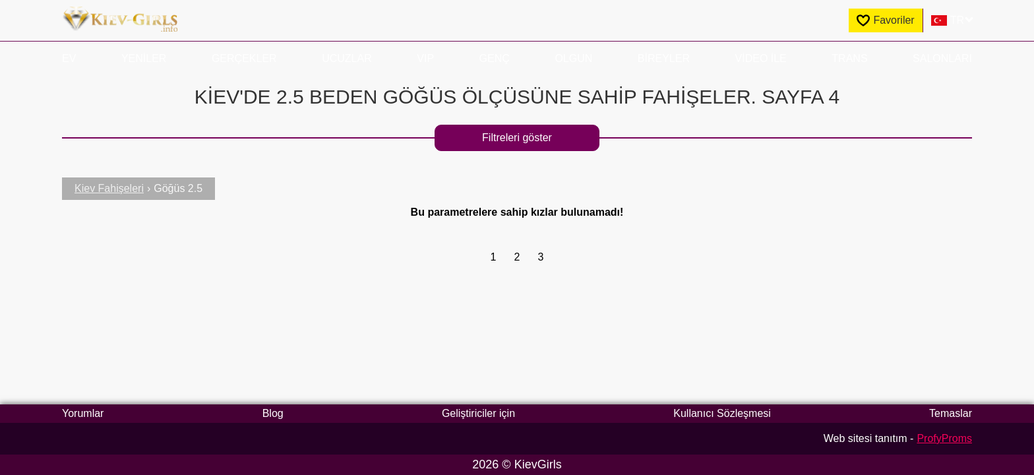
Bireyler (664, 58)
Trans (849, 58)
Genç (494, 58)
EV (69, 58)
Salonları (942, 58)
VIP (425, 58)
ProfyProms (944, 438)
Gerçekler (244, 58)
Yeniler (143, 58)
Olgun (573, 58)
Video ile (761, 58)
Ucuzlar (347, 58)
